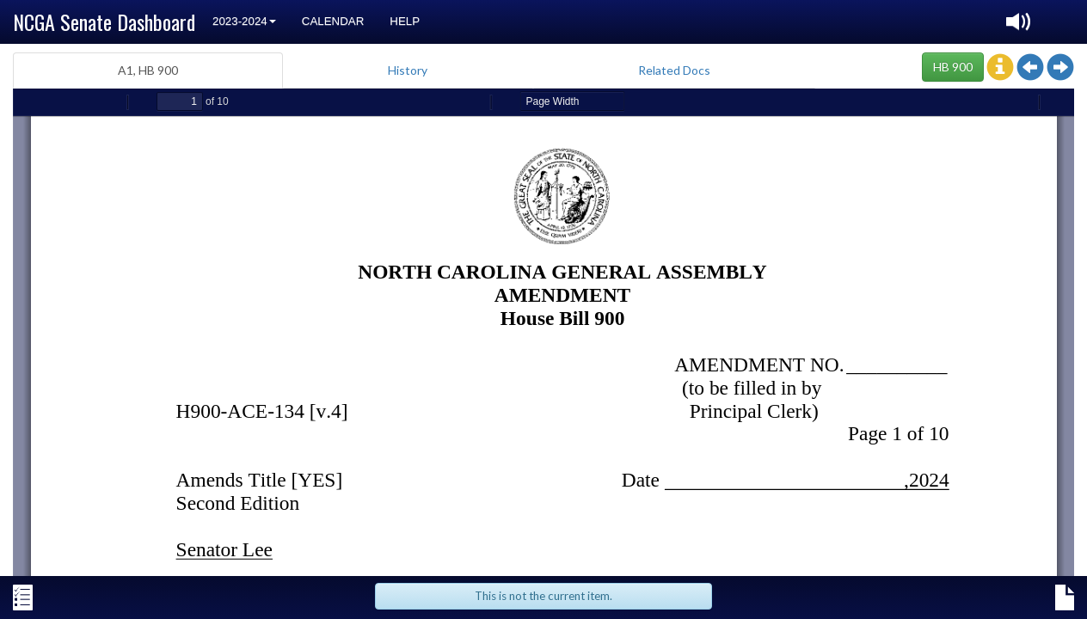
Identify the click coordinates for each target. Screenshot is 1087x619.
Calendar (333, 21)
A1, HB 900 (148, 70)
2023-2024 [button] (244, 21)
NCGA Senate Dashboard (104, 21)
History (407, 70)
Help (405, 21)
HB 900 (953, 66)
